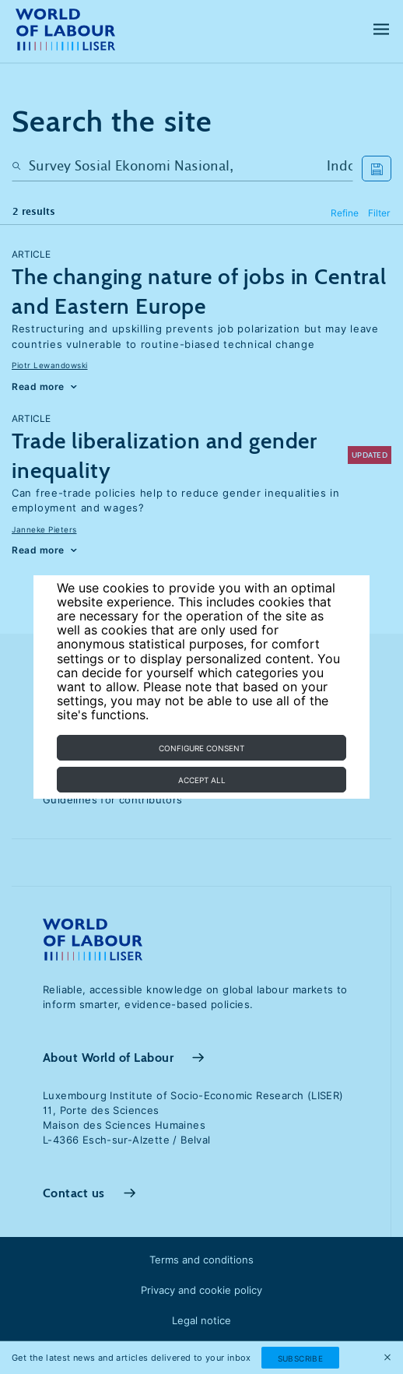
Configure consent (201, 748)
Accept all (202, 780)
